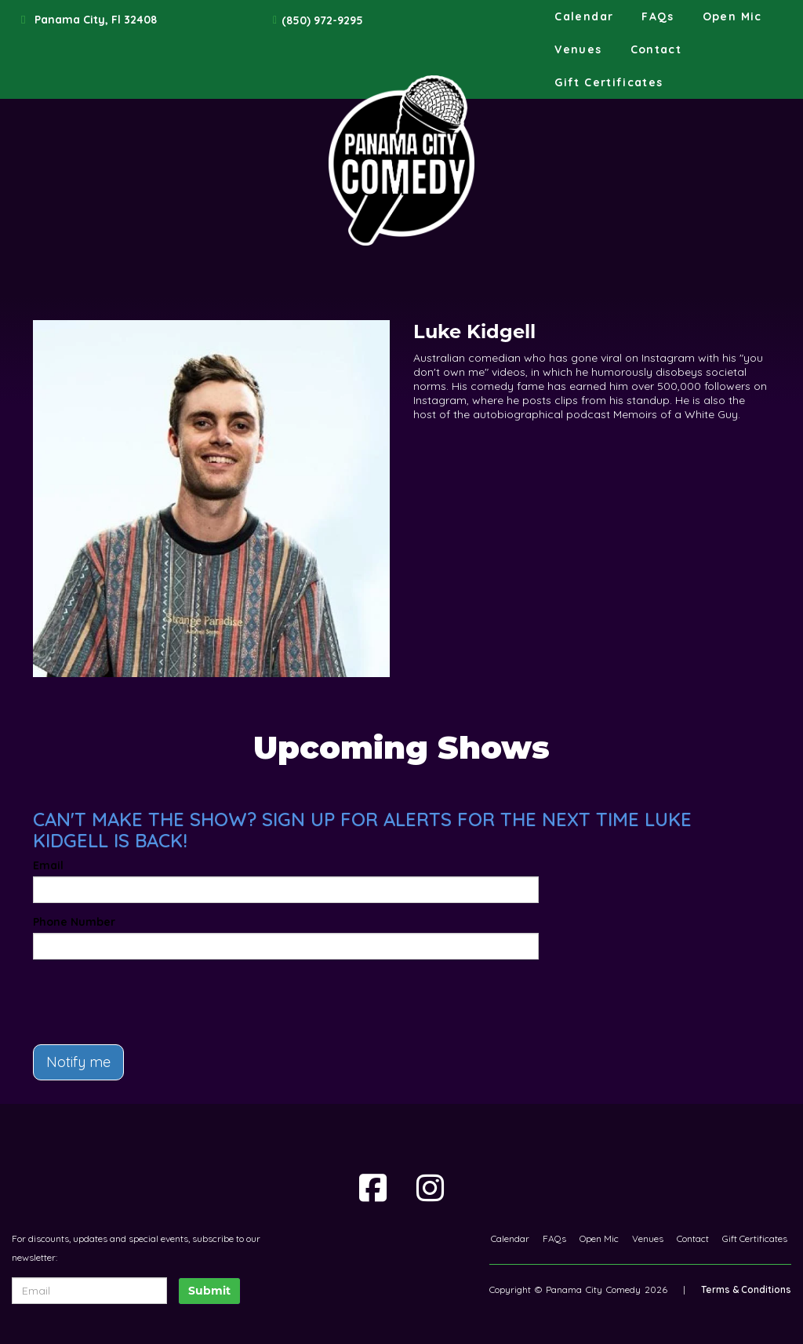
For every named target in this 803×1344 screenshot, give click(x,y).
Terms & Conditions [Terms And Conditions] (746, 1289)
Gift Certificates (608, 82)
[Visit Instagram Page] (430, 1187)
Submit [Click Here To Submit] (209, 1291)
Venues (577, 49)
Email (48, 865)
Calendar (583, 16)
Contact (656, 49)
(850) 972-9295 (322, 20)
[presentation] (124, 994)
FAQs (657, 16)
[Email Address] (89, 1290)
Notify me (78, 1062)
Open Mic (732, 16)
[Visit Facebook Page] (373, 1187)
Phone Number (74, 922)
